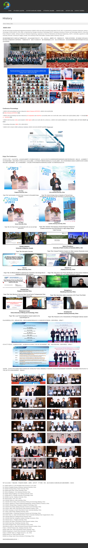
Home (9, 10)
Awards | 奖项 (60, 10)
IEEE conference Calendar (21, 127)
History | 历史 (69, 10)
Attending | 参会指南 (48, 10)
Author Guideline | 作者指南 (33, 10)
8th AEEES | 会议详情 (19, 10)
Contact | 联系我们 (79, 10)
